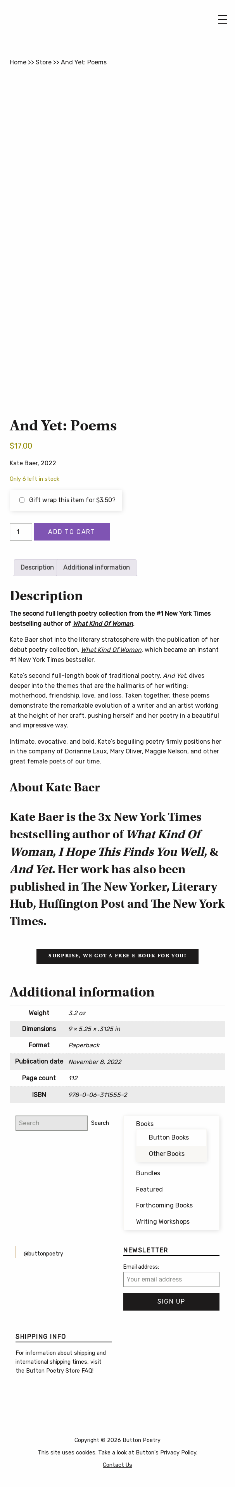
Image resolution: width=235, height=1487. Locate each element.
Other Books (167, 1153)
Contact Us (117, 1465)
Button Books (169, 1137)
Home (18, 62)
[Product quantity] (21, 532)
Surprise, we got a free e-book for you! (117, 956)
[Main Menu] (222, 19)
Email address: (141, 1267)
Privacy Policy (178, 1452)
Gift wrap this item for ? (67, 500)
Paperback (83, 1045)
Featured (149, 1189)
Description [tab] (37, 567)
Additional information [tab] (96, 567)
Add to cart (71, 531)
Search (100, 1123)
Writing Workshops (163, 1221)
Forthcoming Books (164, 1205)
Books (145, 1124)
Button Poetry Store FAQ (59, 1371)
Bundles (148, 1173)
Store (44, 62)
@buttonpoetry (43, 1253)
